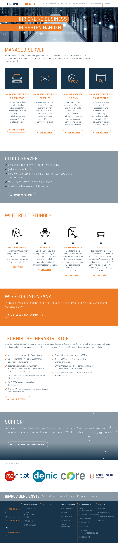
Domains (64, 512)
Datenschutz (84, 537)
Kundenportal (104, 512)
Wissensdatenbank (106, 516)
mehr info (18, 129)
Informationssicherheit (89, 515)
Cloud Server (65, 3)
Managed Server (50, 3)
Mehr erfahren (23, 195)
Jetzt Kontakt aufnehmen (29, 444)
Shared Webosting (65, 525)
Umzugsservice (67, 508)
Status (101, 520)
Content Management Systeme (28, 514)
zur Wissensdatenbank (24, 315)
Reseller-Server (30, 508)
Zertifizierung (85, 519)
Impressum (83, 527)
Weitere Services (80, 3)
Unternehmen (95, 3)
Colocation (65, 520)
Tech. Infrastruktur (85, 509)
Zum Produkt (18, 267)
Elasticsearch (29, 525)
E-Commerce (28, 521)
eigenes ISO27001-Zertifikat (19, 359)
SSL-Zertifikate (67, 516)
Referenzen (84, 523)
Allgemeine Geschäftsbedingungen (89, 532)
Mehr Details (19, 399)
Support (107, 3)
